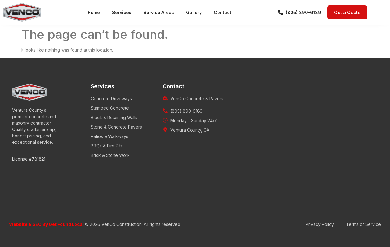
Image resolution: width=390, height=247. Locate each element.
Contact (222, 12)
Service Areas (159, 12)
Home (94, 12)
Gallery (194, 12)
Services (121, 12)
